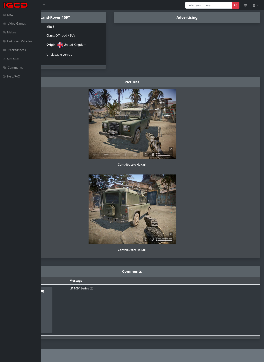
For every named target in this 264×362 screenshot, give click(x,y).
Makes (9, 32)
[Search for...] (208, 5)
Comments (13, 68)
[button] (246, 5)
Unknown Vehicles (17, 41)
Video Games (14, 23)
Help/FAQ (11, 76)
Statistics (11, 59)
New (8, 15)
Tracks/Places (14, 50)
